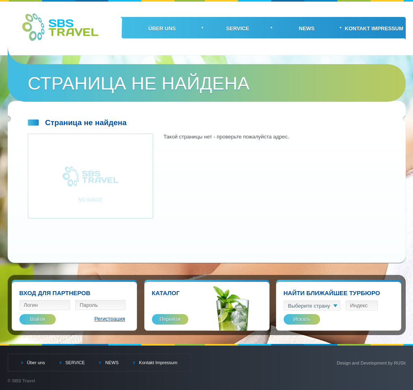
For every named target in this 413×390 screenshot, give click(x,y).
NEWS (307, 28)
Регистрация (110, 319)
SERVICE (237, 28)
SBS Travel (60, 27)
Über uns (162, 28)
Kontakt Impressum (374, 28)
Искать (301, 319)
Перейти (170, 319)
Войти (37, 319)
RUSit (400, 363)
